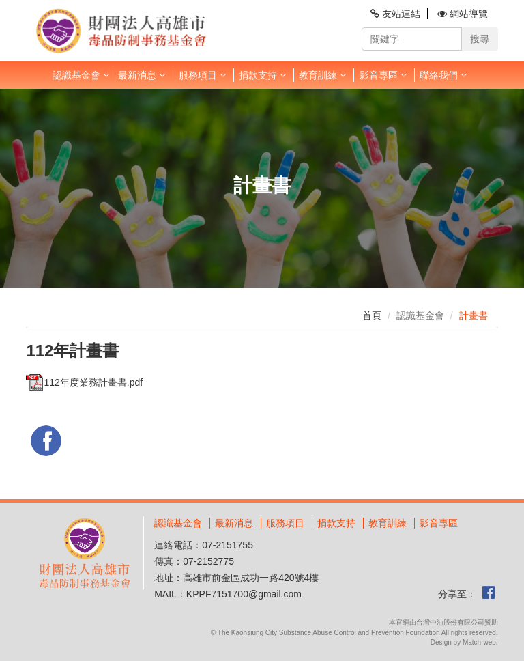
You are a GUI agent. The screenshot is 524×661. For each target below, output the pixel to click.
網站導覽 (462, 13)
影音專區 (383, 75)
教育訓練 (322, 75)
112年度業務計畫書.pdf (84, 382)
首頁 (371, 315)
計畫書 (473, 315)
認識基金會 (81, 75)
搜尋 (479, 38)
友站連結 (395, 13)
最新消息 (141, 75)
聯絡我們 (443, 75)
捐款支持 (262, 75)
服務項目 (202, 75)
